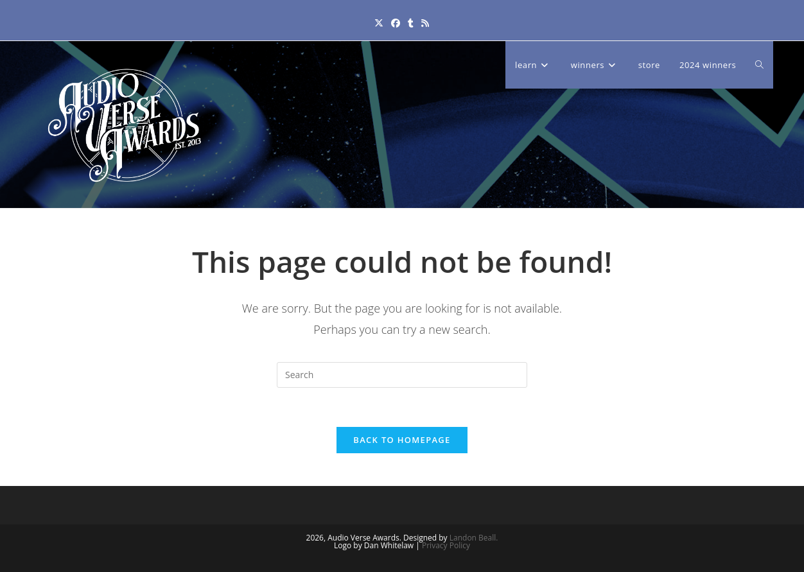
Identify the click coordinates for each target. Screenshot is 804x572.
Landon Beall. (474, 537)
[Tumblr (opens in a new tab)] (410, 23)
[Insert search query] (402, 375)
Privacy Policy (446, 545)
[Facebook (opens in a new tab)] (395, 23)
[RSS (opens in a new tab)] (425, 23)
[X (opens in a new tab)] (379, 23)
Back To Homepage (401, 440)
